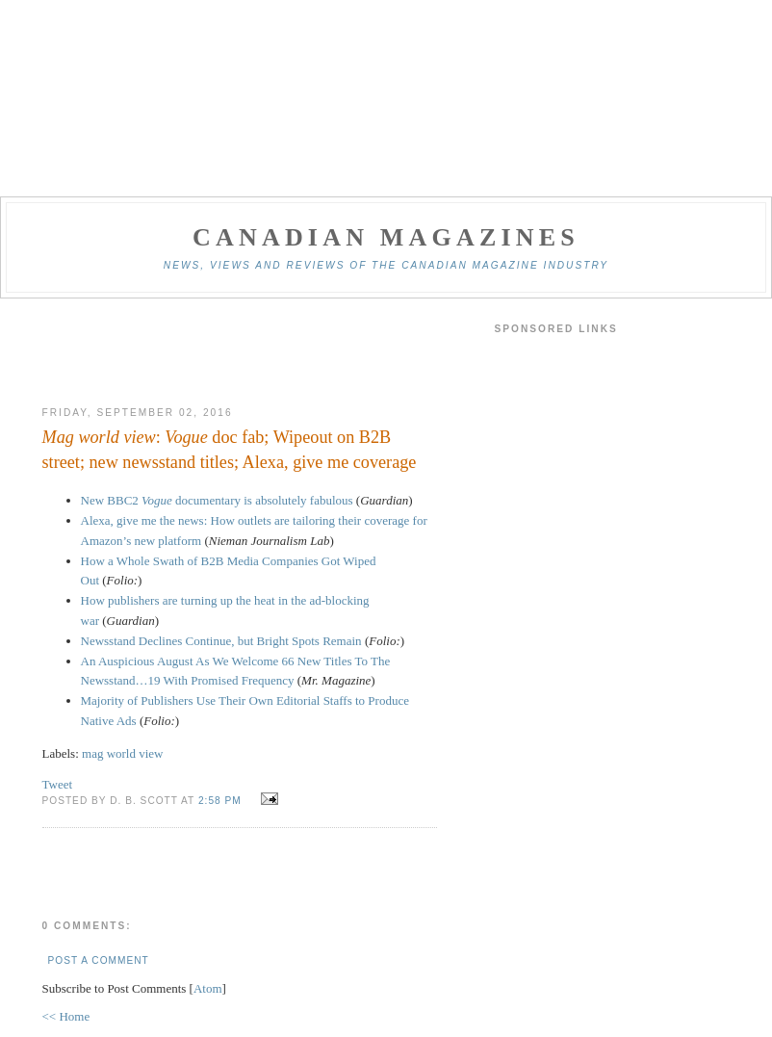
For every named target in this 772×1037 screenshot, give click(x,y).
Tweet (57, 784)
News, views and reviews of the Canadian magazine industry (386, 265)
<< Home (66, 1016)
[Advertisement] (239, 352)
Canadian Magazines (386, 237)
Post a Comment (98, 960)
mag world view (122, 753)
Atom (207, 988)
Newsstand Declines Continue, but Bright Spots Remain (221, 641)
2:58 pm (221, 800)
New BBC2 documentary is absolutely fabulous (217, 500)
